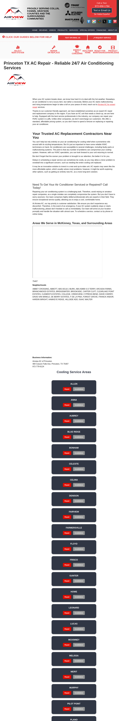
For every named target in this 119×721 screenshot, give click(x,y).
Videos (52, 30)
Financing (101, 30)
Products (62, 30)
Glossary (18, 636)
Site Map (44, 633)
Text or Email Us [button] (101, 10)
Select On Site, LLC (66, 704)
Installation (47, 394)
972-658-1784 (59, 667)
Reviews (43, 30)
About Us (112, 30)
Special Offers (87, 30)
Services (73, 30)
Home (34, 30)
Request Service (102, 38)
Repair (47, 389)
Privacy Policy (18, 633)
